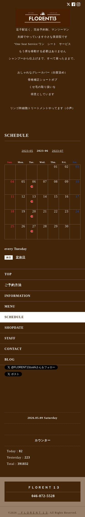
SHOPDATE (14, 327)
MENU (10, 306)
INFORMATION (17, 296)
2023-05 (27, 150)
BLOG (10, 359)
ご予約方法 (13, 285)
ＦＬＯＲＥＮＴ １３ (33, 512)
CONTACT (13, 349)
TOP (8, 274)
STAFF (10, 338)
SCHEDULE (14, 317)
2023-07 (57, 150)
